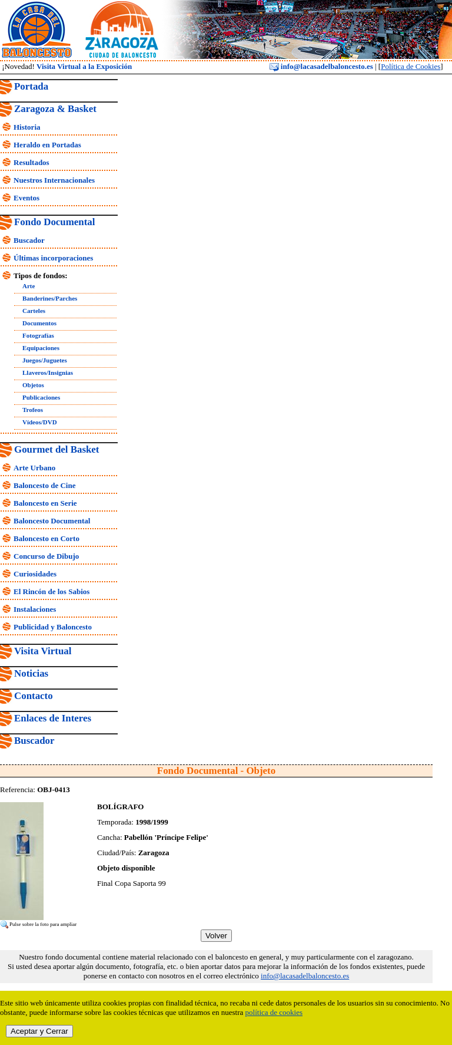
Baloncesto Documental (52, 520)
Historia (27, 127)
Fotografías (38, 335)
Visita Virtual (42, 651)
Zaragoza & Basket (55, 108)
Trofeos (32, 409)
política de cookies (274, 1012)
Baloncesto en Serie (45, 503)
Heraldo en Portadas (47, 144)
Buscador (29, 240)
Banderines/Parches (49, 298)
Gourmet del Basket (56, 449)
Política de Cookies (410, 66)
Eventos (26, 197)
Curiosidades (35, 573)
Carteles (33, 310)
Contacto (33, 695)
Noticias (31, 673)
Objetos (33, 384)
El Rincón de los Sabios (51, 591)
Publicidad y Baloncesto (53, 626)
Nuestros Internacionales (54, 180)
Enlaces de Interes (52, 718)
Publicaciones (41, 397)
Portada (31, 86)
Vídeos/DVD (39, 422)
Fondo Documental (54, 222)
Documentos (39, 323)
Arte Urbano (34, 467)
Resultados (31, 162)
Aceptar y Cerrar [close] (39, 1031)
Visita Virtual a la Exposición (84, 66)
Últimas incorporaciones (53, 257)
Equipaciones (40, 347)
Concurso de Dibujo (46, 556)
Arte (28, 285)
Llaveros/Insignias (47, 372)
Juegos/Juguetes (44, 360)
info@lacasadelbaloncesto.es (321, 66)
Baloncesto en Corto (46, 538)
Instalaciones (35, 609)
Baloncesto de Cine (44, 485)
